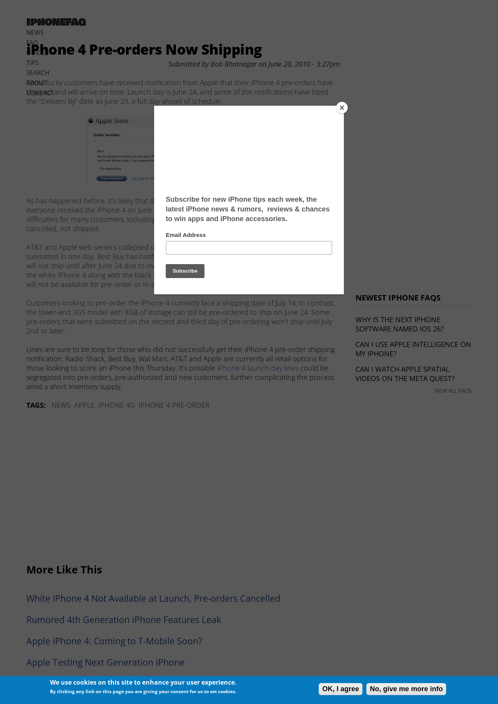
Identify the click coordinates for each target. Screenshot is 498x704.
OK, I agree (340, 689)
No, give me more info (406, 689)
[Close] (342, 107)
